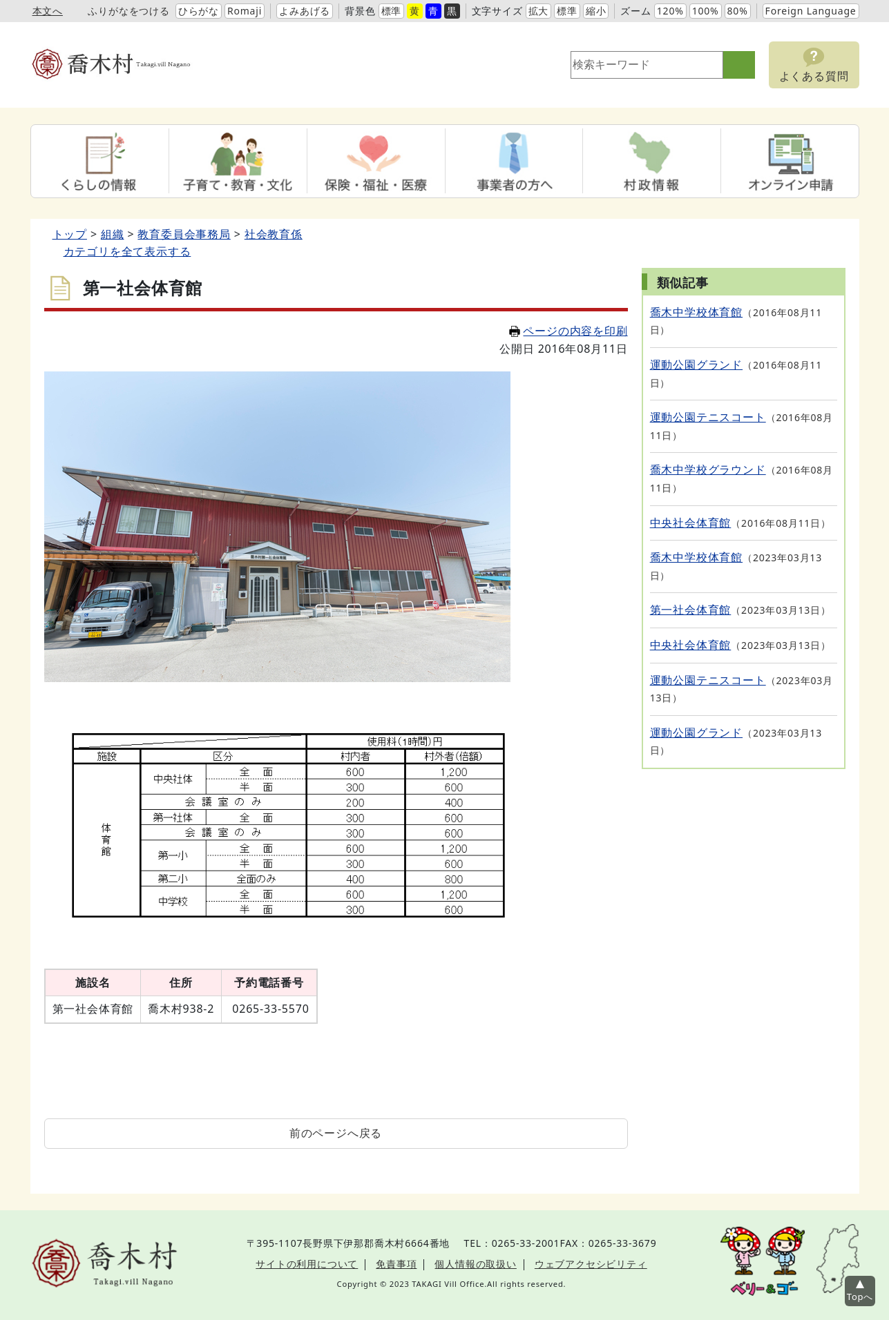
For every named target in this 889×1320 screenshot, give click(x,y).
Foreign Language (811, 10)
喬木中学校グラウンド (708, 469)
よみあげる (304, 10)
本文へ (47, 10)
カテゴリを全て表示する (127, 251)
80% (737, 10)
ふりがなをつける (128, 10)
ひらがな (198, 10)
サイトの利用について (307, 1263)
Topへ (860, 1296)
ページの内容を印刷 (568, 330)
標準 (391, 10)
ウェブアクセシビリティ (591, 1263)
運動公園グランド (696, 364)
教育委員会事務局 (183, 234)
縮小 (596, 10)
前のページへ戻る (335, 1133)
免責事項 (396, 1263)
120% (670, 10)
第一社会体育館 (691, 609)
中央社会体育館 (691, 522)
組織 (112, 234)
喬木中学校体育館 (696, 312)
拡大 (538, 10)
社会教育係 (274, 234)
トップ (69, 234)
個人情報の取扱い (475, 1263)
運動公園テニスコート (708, 417)
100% (705, 10)
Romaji (244, 10)
